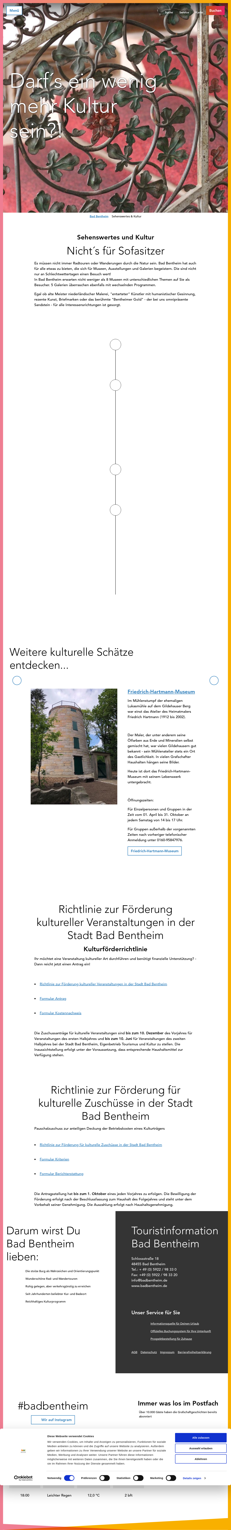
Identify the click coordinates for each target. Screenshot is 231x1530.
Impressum (167, 1352)
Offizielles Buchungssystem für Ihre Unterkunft (181, 1331)
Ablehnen (201, 1503)
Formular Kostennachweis (60, 1013)
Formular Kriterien (54, 1159)
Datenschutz (149, 1352)
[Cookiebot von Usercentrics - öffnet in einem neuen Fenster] (23, 1523)
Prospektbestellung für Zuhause (171, 1339)
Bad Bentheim (99, 216)
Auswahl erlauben (200, 1493)
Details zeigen (192, 1522)
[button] (215, 10)
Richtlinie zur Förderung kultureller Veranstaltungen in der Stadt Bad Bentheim (103, 984)
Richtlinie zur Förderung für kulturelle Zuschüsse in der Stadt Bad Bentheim (101, 1145)
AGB (134, 1352)
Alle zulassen (200, 1482)
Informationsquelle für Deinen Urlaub (175, 1323)
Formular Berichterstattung (61, 1173)
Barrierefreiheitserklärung (194, 1352)
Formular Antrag (53, 998)
